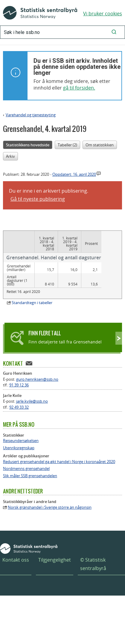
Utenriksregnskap (18, 447)
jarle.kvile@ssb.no (32, 401)
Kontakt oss (15, 559)
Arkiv (10, 156)
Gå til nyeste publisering (37, 199)
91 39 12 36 (19, 385)
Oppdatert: (74, 174)
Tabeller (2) (67, 145)
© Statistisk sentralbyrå (93, 563)
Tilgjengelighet (54, 559)
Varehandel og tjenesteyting (31, 114)
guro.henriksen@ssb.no (37, 379)
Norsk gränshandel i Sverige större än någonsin (50, 507)
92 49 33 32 (19, 407)
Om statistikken (100, 145)
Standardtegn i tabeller (32, 302)
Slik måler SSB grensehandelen (30, 475)
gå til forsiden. (79, 87)
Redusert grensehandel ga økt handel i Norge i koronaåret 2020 (59, 461)
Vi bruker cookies (102, 13)
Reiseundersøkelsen (21, 440)
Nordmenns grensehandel (26, 468)
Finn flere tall (44, 333)
